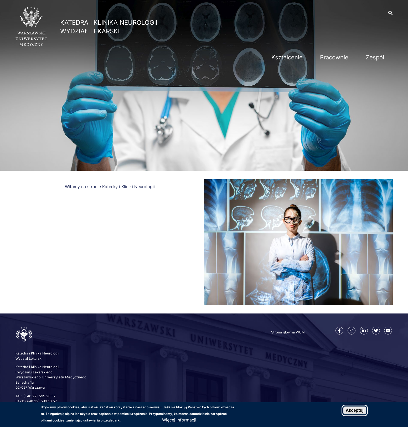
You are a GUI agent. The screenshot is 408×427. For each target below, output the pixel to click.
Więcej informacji (179, 420)
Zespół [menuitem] (375, 57)
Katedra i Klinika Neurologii (108, 22)
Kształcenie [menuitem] (287, 57)
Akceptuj (355, 410)
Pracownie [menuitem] (334, 57)
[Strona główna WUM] (31, 44)
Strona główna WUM (288, 332)
